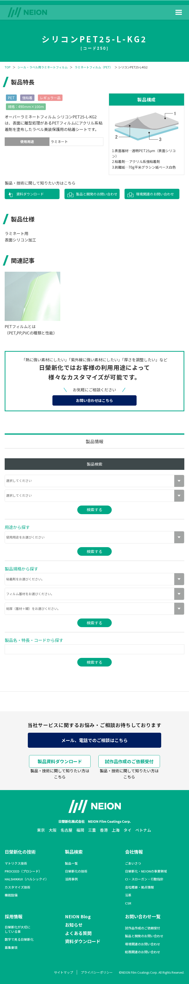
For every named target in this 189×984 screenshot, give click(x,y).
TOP (8, 67)
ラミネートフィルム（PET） (93, 67)
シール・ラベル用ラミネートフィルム (42, 67)
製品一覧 (71, 863)
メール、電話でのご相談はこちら (94, 740)
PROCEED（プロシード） (23, 871)
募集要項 (11, 947)
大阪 (53, 830)
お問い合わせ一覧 (142, 916)
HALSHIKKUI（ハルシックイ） (26, 879)
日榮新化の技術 (20, 851)
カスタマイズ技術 (17, 887)
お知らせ (74, 924)
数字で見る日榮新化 (19, 939)
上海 (116, 830)
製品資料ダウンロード (60, 761)
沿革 (128, 895)
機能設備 (11, 895)
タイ (127, 830)
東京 (41, 830)
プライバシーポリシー (97, 972)
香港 (104, 830)
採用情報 (13, 916)
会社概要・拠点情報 (139, 887)
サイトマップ (63, 972)
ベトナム (143, 830)
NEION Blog (78, 916)
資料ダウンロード (30, 193)
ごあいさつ (133, 863)
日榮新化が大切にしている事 (17, 929)
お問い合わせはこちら (94, 400)
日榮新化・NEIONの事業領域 (146, 871)
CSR (128, 903)
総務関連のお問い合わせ (142, 952)
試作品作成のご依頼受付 (129, 761)
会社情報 (134, 851)
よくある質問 (78, 933)
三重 (92, 830)
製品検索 (74, 851)
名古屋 (66, 830)
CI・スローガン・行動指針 (144, 879)
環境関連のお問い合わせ (155, 193)
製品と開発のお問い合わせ (96, 193)
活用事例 (71, 879)
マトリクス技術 (16, 863)
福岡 (80, 830)
